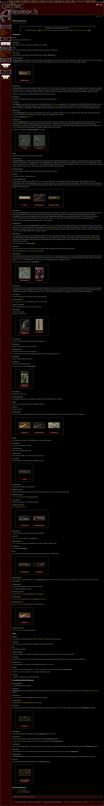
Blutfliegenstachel (29, 702)
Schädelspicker (17, 702)
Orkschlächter (18, 579)
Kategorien (16, 796)
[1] (30, 39)
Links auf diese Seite (5, 51)
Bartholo (15, 366)
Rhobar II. (43, 599)
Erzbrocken (74, 107)
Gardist (38, 669)
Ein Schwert (16, 414)
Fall (57, 579)
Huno (30, 166)
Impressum (85, 802)
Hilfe (2, 35)
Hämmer (24, 23)
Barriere (62, 579)
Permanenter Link (4, 56)
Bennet (36, 594)
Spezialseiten (3, 54)
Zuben (14, 589)
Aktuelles (2, 31)
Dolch (19, 790)
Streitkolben (95, 690)
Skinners (15, 553)
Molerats (57, 106)
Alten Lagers (51, 225)
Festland (89, 579)
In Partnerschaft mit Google (6, 79)
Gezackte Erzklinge (18, 594)
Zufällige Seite (3, 34)
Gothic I (22, 796)
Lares (47, 664)
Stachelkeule (18, 697)
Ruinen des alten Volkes (32, 251)
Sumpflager (40, 639)
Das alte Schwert (17, 599)
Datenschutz (66, 802)
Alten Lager (56, 104)
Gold (69, 62)
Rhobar (29, 599)
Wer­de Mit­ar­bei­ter (46, 30)
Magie (38, 301)
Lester (37, 741)
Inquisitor (17, 538)
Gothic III (32, 796)
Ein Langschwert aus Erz (19, 301)
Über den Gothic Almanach (76, 802)
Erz (44, 91)
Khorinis (49, 88)
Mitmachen (3, 33)
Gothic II (27, 796)
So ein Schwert (16, 497)
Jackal (41, 669)
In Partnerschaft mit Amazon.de (5, 68)
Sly (71, 28)
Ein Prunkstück (16, 543)
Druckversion (3, 55)
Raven (26, 455)
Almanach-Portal (4, 30)
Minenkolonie (48, 112)
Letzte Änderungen (4, 32)
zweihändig (32, 672)
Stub (38, 30)
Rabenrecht (42, 455)
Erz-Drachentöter (19, 604)
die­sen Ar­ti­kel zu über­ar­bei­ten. (81, 30)
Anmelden (100, 16)
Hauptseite (3, 29)
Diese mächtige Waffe (18, 630)
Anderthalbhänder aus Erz (19, 507)
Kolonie (57, 288)
